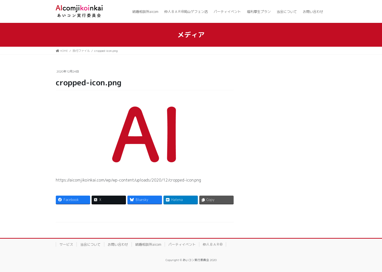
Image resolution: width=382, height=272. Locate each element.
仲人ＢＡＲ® (212, 244)
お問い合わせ (118, 244)
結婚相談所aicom (148, 244)
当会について (90, 244)
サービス (66, 244)
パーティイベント (182, 244)
